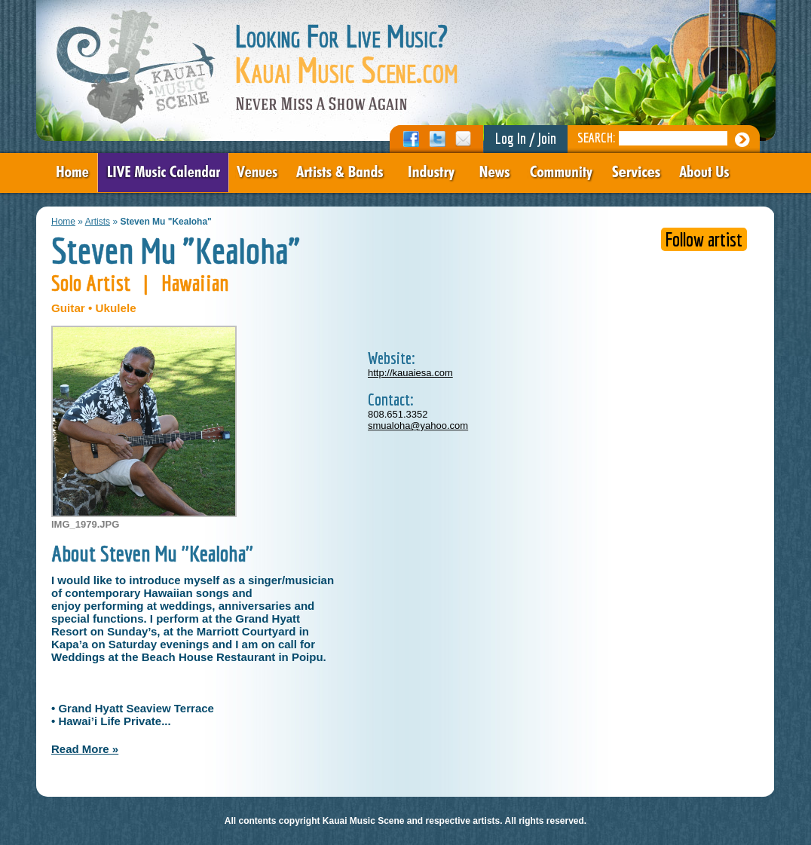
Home (63, 221)
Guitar (68, 308)
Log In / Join (525, 138)
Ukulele (116, 308)
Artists (97, 221)
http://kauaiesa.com (410, 372)
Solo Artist (90, 282)
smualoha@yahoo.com (418, 425)
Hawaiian (195, 282)
